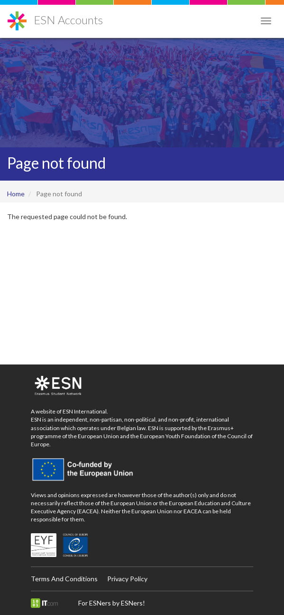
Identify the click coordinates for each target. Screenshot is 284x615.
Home (16, 194)
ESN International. (85, 411)
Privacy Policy (127, 579)
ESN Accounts (68, 20)
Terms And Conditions (64, 579)
